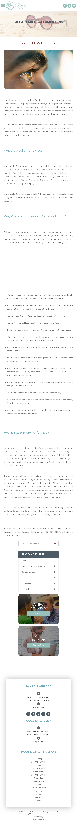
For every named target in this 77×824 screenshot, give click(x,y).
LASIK (24, 560)
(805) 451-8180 (38, 742)
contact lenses (28, 572)
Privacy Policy (44, 814)
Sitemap (54, 814)
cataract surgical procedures (34, 566)
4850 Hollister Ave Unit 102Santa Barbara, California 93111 (38, 733)
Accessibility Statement (29, 814)
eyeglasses (26, 583)
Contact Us (37, 645)
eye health (26, 589)
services (25, 578)
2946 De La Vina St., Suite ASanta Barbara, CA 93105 (38, 698)
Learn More (38, 613)
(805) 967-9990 (38, 707)
